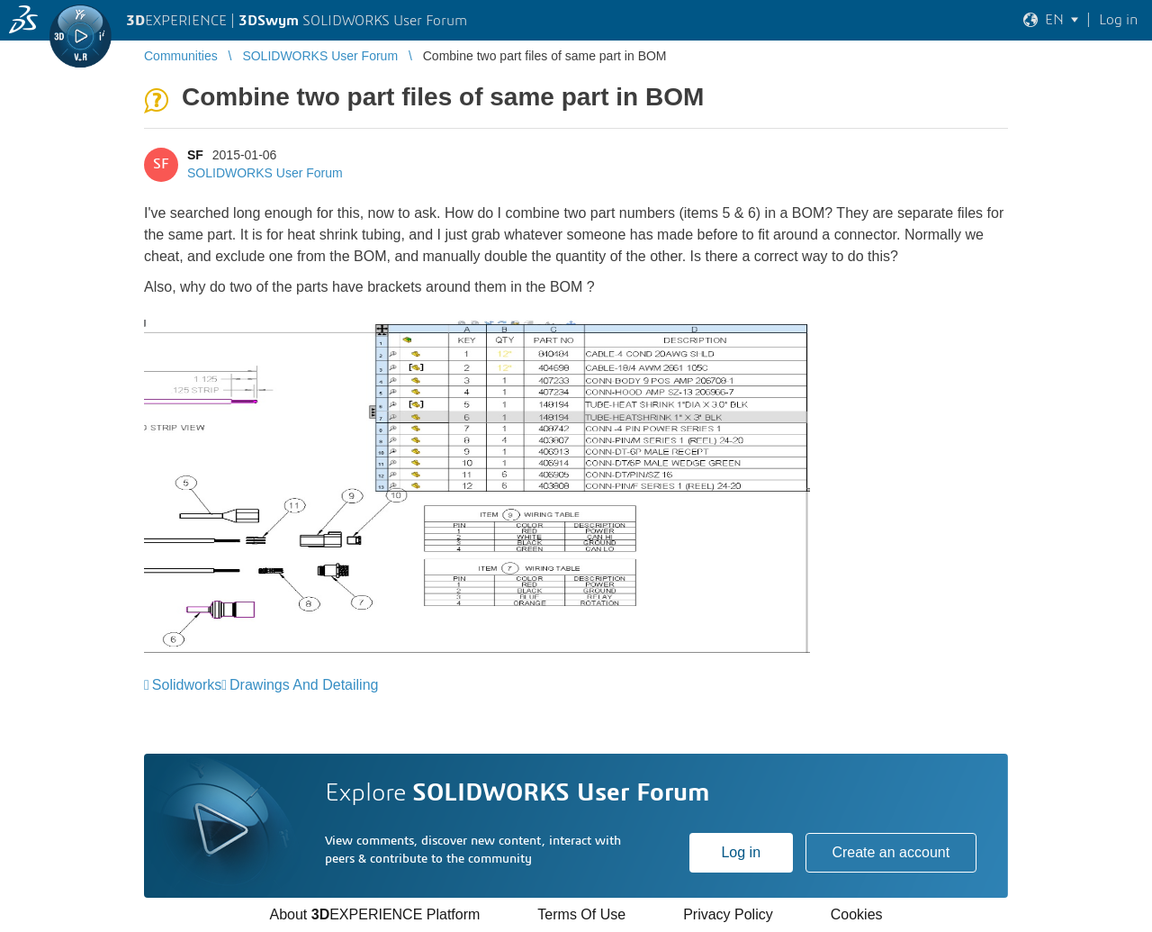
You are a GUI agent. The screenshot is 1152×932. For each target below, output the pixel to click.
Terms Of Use (581, 914)
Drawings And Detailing (304, 684)
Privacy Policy (728, 914)
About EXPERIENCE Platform (374, 914)
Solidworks (186, 684)
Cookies (857, 914)
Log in (740, 852)
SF (195, 155)
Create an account (891, 852)
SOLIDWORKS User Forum (265, 173)
